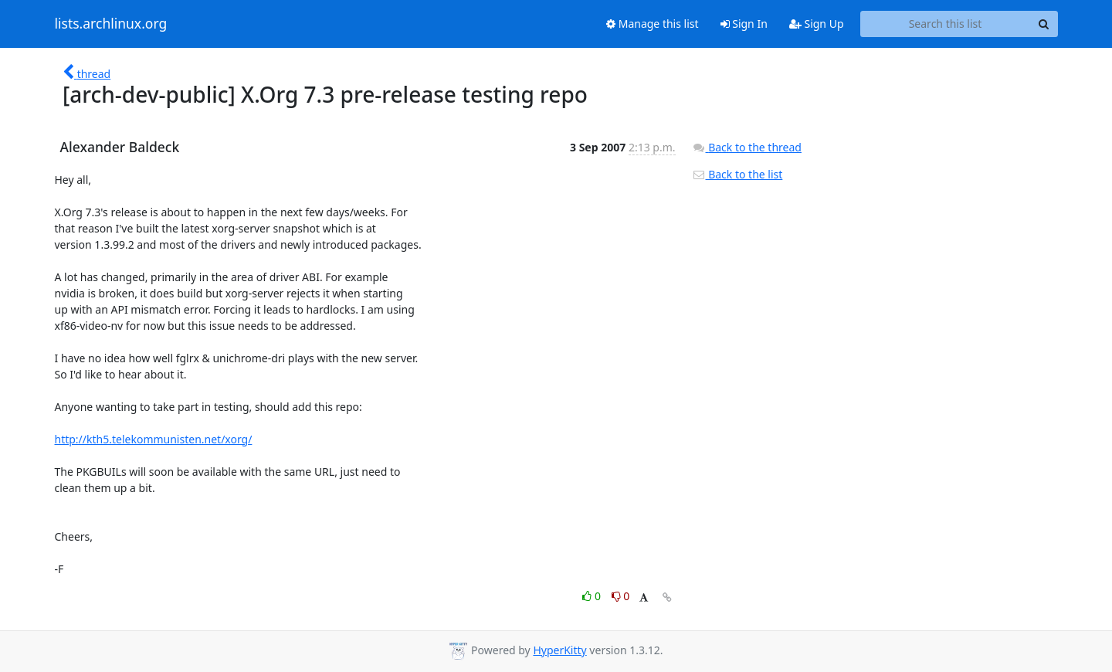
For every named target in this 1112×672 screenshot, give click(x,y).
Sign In (744, 23)
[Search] (1044, 24)
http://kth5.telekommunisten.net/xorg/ (154, 439)
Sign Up (816, 23)
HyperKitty (559, 650)
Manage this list (652, 23)
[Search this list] (945, 24)
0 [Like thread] (592, 596)
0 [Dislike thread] (621, 596)
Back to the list (737, 174)
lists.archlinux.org (111, 24)
